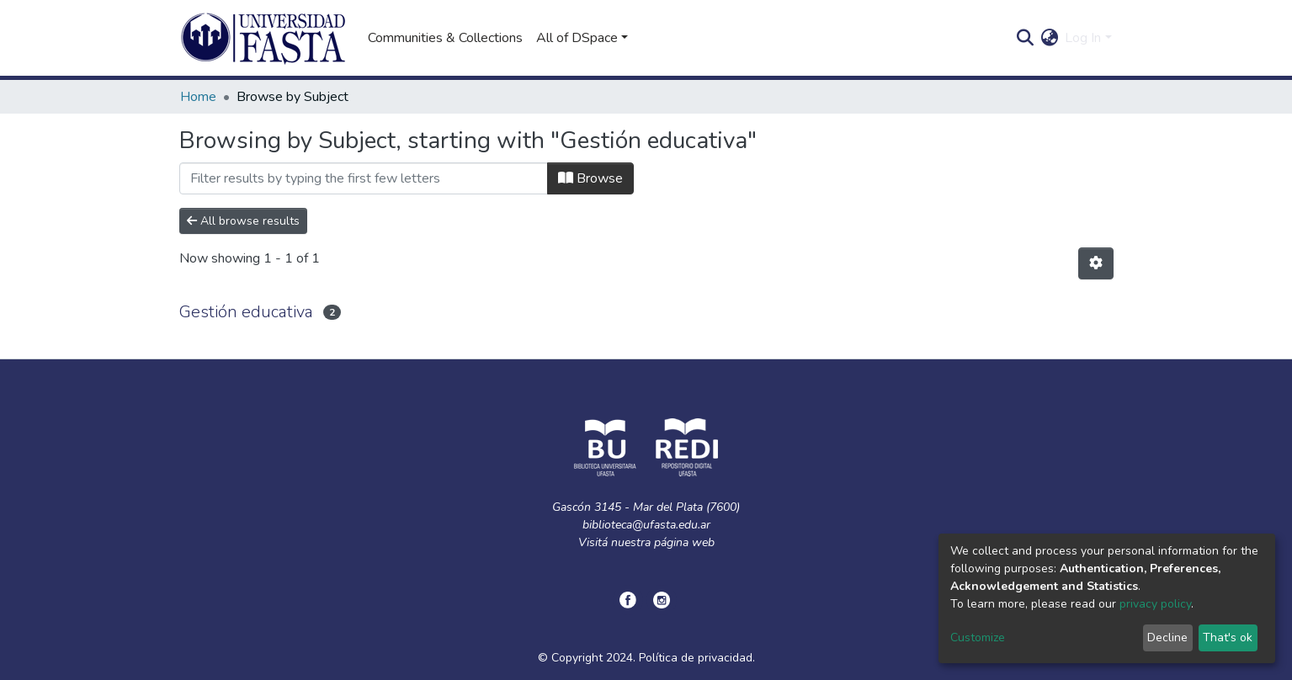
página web (684, 542)
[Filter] (363, 178)
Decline (1167, 637)
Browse (590, 178)
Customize (977, 637)
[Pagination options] (1096, 263)
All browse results (243, 221)
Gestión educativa (246, 311)
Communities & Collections (445, 38)
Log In (1083, 38)
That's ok (1227, 637)
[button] (1049, 38)
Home (198, 97)
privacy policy (1155, 604)
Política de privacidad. (697, 658)
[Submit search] (1024, 38)
